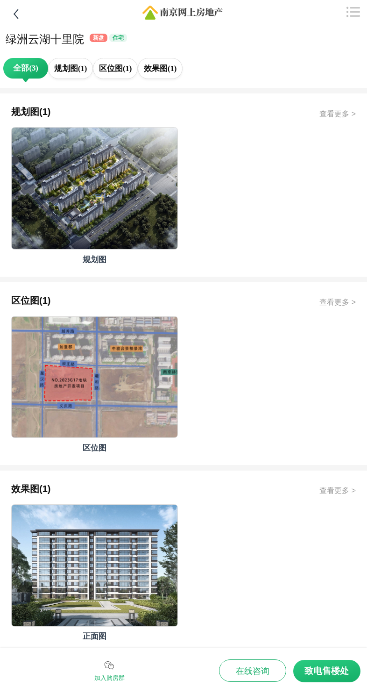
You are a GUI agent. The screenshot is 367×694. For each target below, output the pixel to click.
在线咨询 (252, 671)
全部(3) (25, 68)
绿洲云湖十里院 (45, 39)
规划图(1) (70, 68)
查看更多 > (337, 114)
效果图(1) (160, 68)
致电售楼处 (326, 671)
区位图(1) (115, 68)
